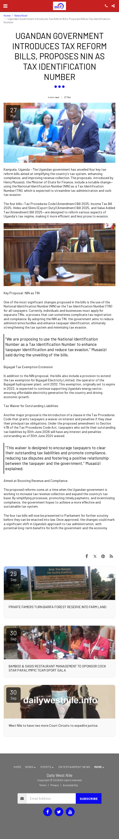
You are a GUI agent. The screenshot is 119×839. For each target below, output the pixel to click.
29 (13, 576)
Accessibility (70, 785)
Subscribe (89, 799)
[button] (5, 5)
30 (13, 635)
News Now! (21, 15)
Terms (42, 785)
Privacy (54, 785)
